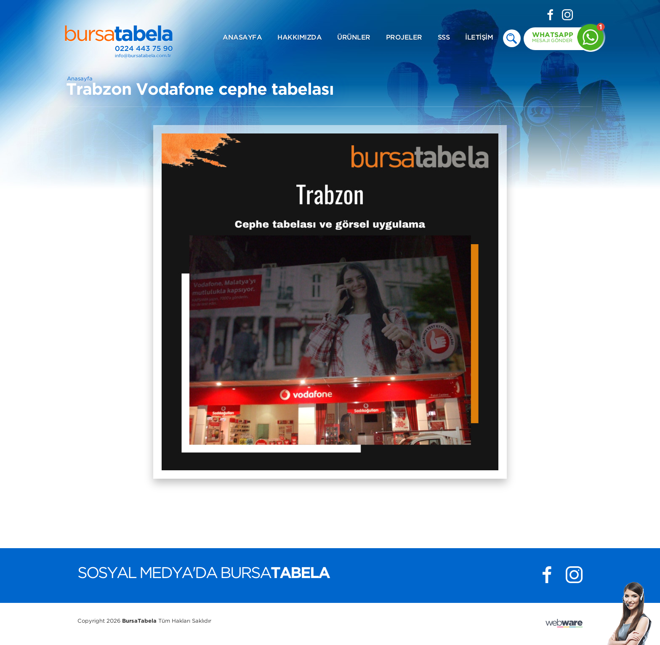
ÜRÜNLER (353, 38)
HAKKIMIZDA (299, 38)
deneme (512, 38)
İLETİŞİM (479, 38)
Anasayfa (80, 79)
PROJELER (404, 38)
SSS (444, 38)
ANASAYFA (242, 38)
